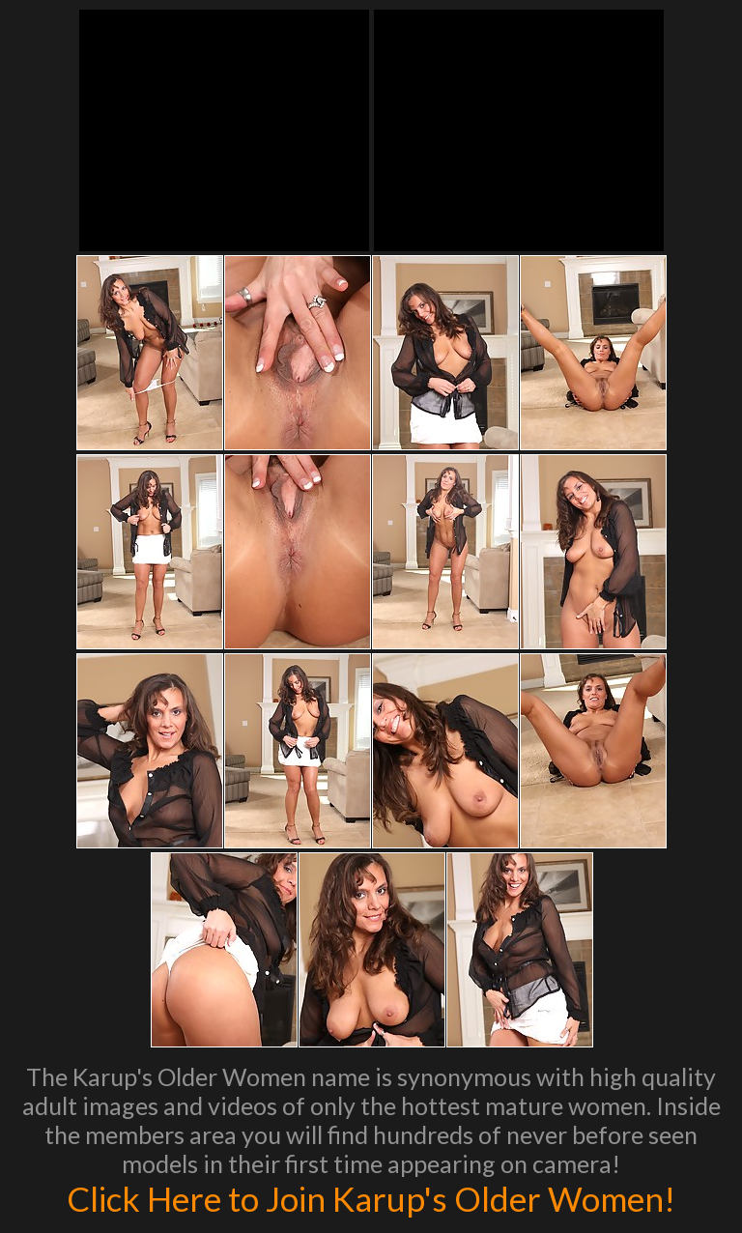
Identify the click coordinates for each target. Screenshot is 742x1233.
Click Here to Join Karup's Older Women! (371, 1198)
